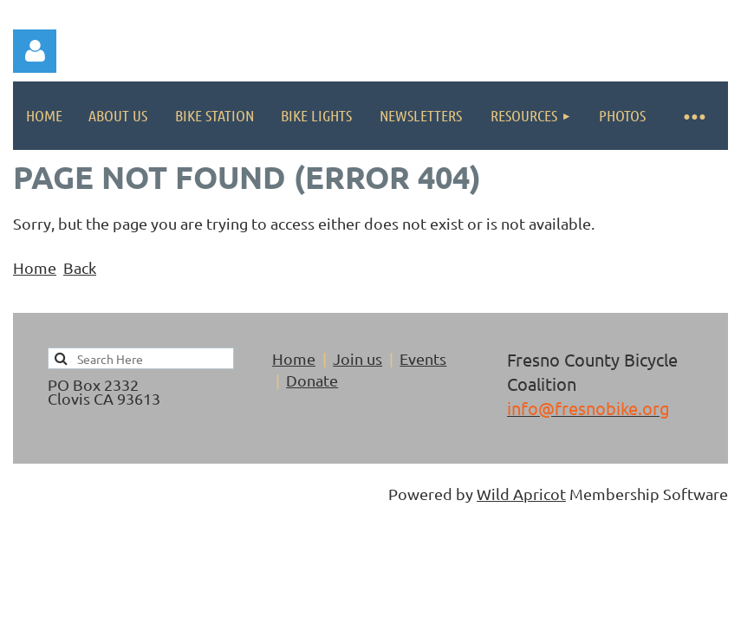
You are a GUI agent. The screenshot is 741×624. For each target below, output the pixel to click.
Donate (312, 380)
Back (79, 267)
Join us (357, 358)
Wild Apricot (521, 493)
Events (423, 358)
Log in (34, 51)
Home (34, 267)
